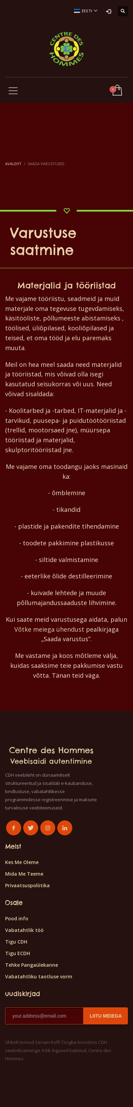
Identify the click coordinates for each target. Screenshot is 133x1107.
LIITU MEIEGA (106, 1016)
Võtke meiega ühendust (49, 629)
